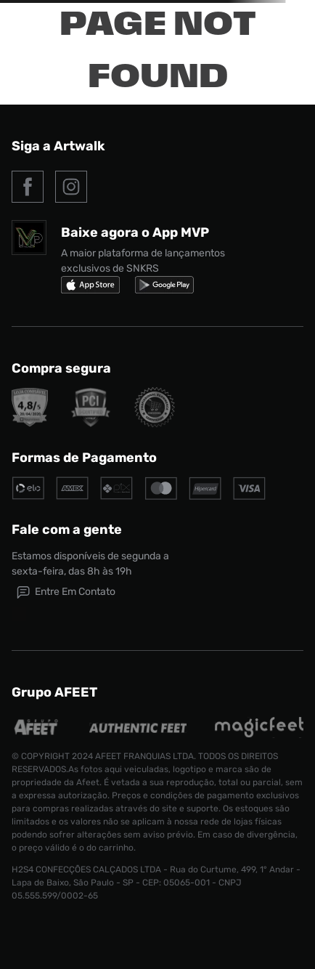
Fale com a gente (67, 530)
